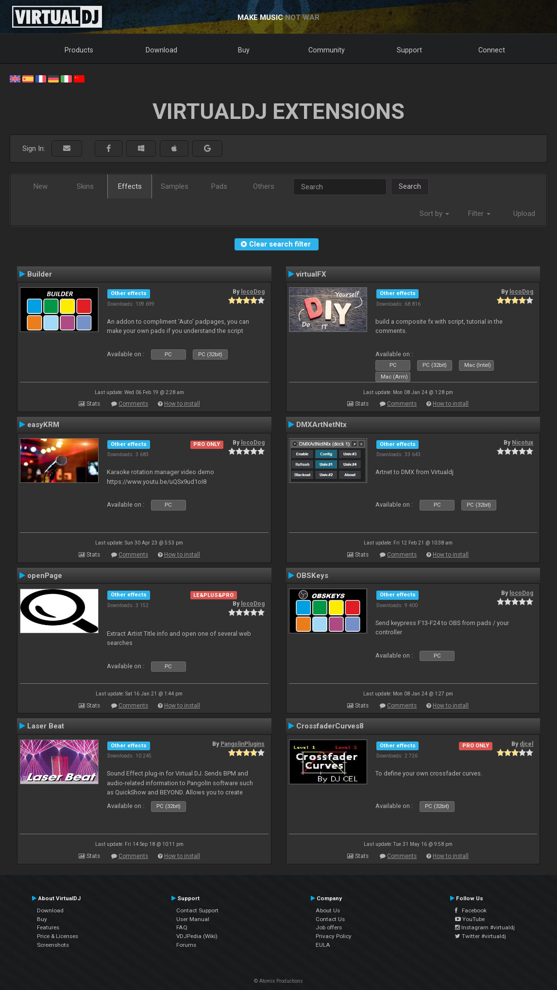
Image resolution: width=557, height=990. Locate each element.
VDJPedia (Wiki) (197, 936)
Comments (133, 403)
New (41, 186)
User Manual (192, 919)
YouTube (470, 919)
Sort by (434, 213)
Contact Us (330, 919)
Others (263, 186)
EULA (323, 944)
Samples (174, 186)
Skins (85, 186)
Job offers (329, 927)
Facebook (471, 910)
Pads (219, 186)
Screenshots (53, 944)
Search (410, 186)
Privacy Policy (334, 936)
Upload (524, 213)
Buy (244, 50)
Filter (479, 213)
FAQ (181, 927)
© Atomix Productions (278, 981)
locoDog (253, 291)
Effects (130, 186)
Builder (39, 274)
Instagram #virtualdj (485, 927)
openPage (44, 575)
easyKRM (43, 424)
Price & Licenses (57, 936)
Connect (491, 50)
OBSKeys (312, 575)
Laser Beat (45, 726)
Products (79, 50)
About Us (328, 910)
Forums (186, 944)
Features (48, 927)
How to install (182, 403)
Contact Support (197, 910)
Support (409, 50)
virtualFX (311, 274)
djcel (526, 744)
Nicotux (522, 442)
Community (326, 50)
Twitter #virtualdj (480, 936)
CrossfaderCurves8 (330, 726)
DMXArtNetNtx (321, 424)
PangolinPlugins (242, 744)
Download (161, 50)
